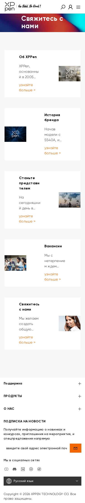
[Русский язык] (42, 481)
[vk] (23, 468)
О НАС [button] (42, 409)
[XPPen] (23, 6)
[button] (63, 7)
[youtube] (6, 468)
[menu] (77, 7)
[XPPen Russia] (39, 468)
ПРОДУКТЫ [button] (42, 396)
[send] (75, 448)
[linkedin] (31, 468)
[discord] (14, 468)
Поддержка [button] (42, 383)
